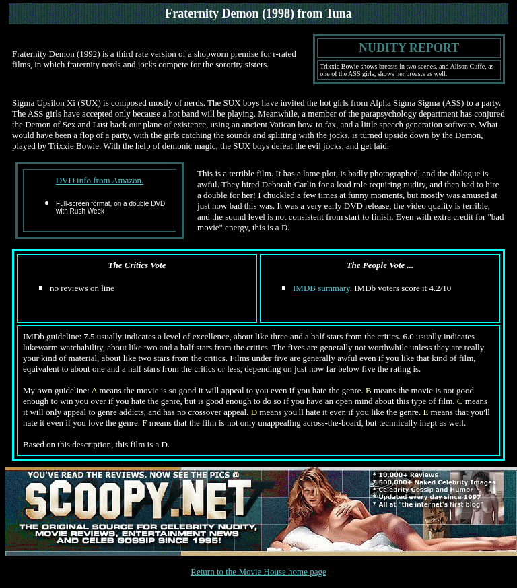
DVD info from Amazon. (100, 180)
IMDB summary (321, 288)
